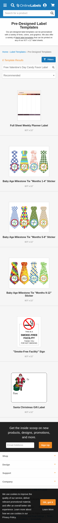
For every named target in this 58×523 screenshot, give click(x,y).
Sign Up (45, 445)
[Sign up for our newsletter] (20, 445)
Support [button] (6, 473)
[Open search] (52, 13)
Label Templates (18, 52)
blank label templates (24, 38)
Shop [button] (5, 456)
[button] (5, 5)
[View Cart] (53, 5)
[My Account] (45, 5)
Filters (49, 59)
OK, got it (48, 502)
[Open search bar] (13, 5)
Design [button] (6, 464)
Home (5, 52)
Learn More (48, 509)
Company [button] (7, 481)
